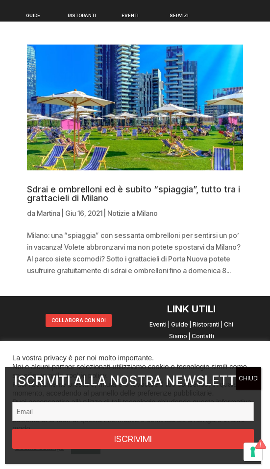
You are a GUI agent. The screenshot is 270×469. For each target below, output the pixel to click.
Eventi (158, 324)
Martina (48, 213)
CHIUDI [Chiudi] (249, 378)
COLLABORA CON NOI (78, 320)
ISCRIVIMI (133, 439)
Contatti (203, 336)
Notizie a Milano (132, 213)
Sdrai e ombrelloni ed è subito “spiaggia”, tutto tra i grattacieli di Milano (133, 193)
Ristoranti (206, 324)
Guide (179, 324)
